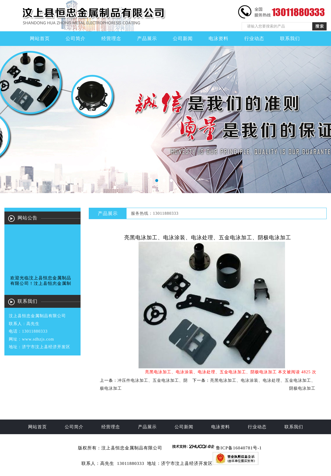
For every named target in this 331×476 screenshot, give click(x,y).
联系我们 (290, 38)
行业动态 (254, 38)
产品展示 (147, 38)
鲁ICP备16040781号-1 (239, 448)
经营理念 (111, 38)
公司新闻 (183, 38)
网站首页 (40, 38)
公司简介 (76, 38)
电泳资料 (218, 38)
